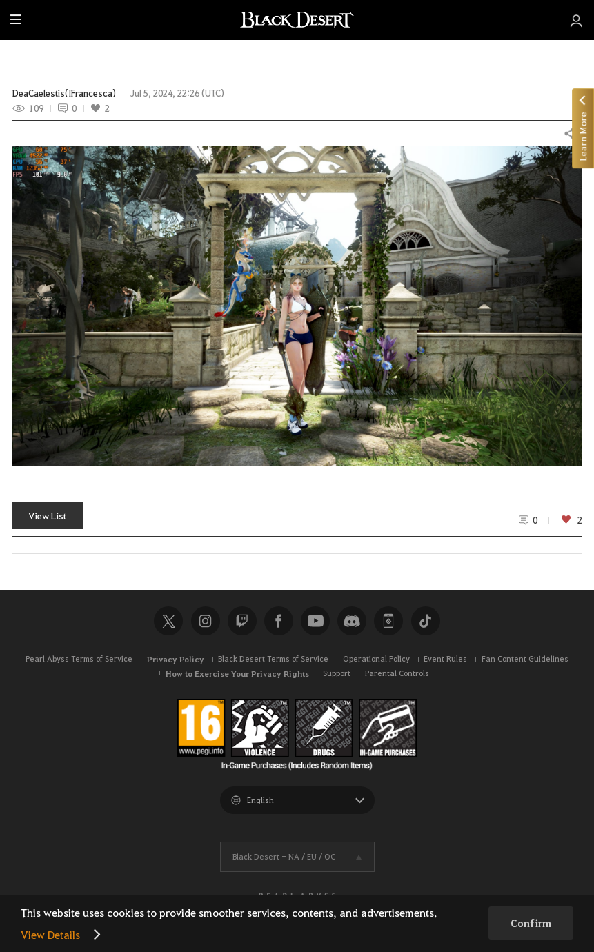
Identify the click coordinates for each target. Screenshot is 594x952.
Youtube (315, 620)
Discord (351, 620)
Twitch (242, 620)
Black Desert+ (388, 620)
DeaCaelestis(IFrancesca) (64, 93)
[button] (297, 306)
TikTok (425, 620)
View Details (50, 934)
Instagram (205, 620)
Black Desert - (283, 856)
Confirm (531, 923)
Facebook (278, 620)
